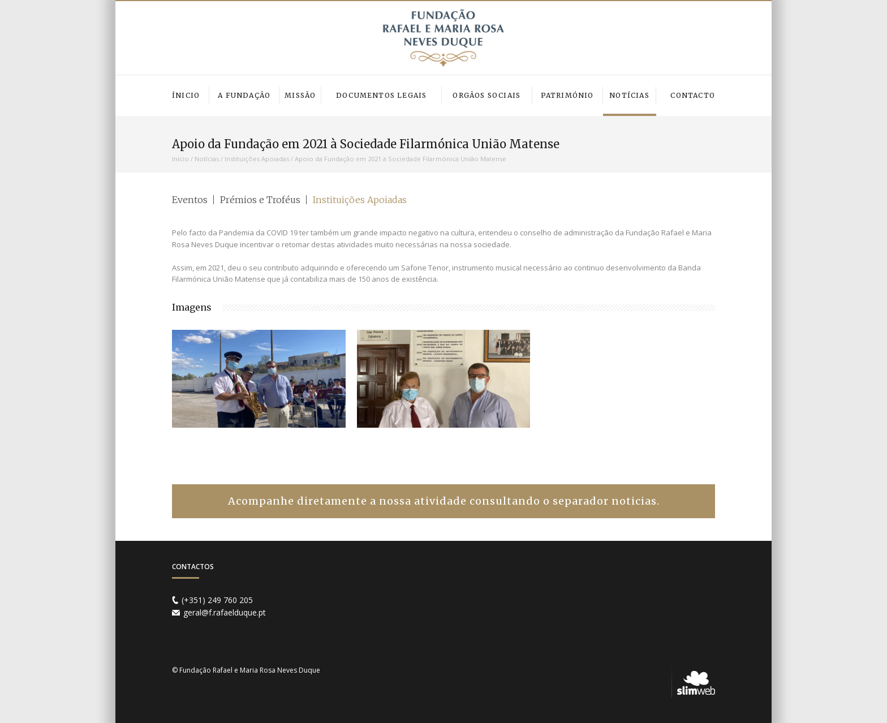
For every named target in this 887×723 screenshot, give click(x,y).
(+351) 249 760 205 (217, 600)
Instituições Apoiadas (257, 158)
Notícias (207, 158)
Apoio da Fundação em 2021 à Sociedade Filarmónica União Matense (400, 158)
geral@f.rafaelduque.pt (224, 612)
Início (180, 158)
